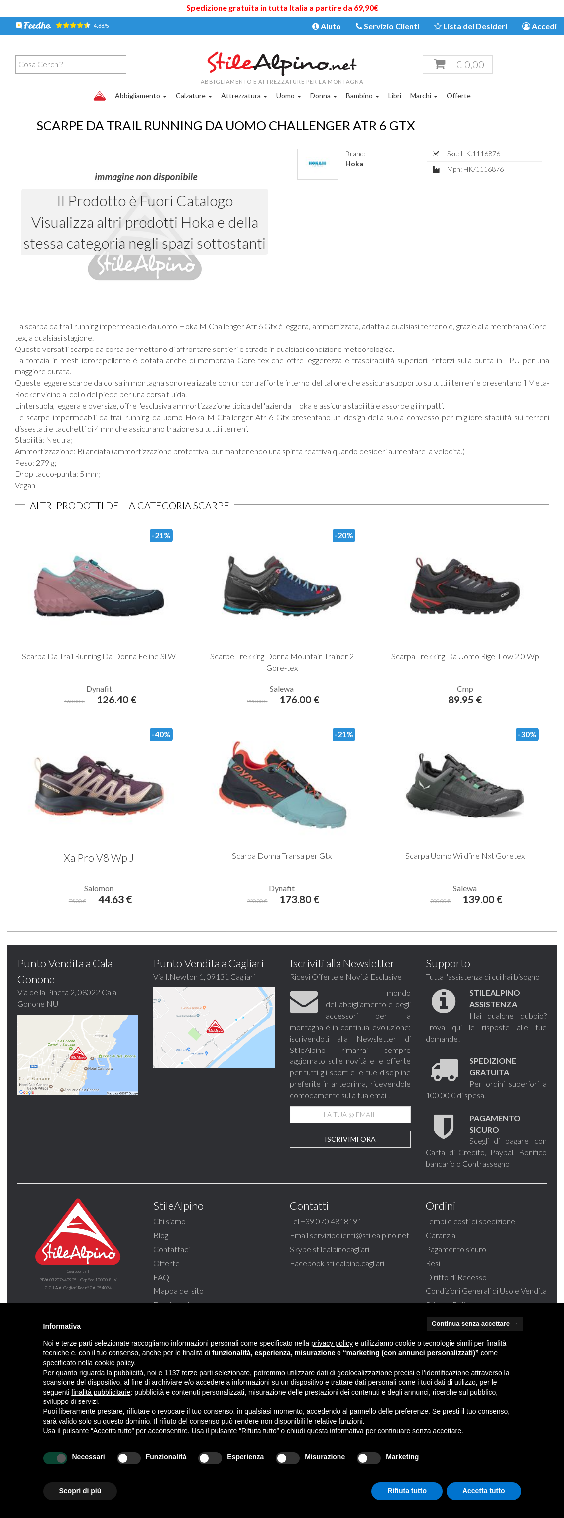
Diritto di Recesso (456, 1298)
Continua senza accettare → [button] (475, 1323)
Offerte (459, 95)
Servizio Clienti (387, 26)
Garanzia (440, 1257)
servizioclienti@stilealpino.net (359, 1257)
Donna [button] (323, 95)
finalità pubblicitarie (100, 1392)
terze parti (197, 1373)
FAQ (161, 1298)
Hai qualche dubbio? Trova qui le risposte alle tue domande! (486, 1037)
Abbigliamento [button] (141, 95)
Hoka (354, 185)
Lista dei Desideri (470, 26)
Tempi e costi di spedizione (470, 1243)
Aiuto (326, 26)
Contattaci (171, 1271)
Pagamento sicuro (456, 1271)
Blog (160, 1257)
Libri (394, 95)
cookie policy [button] (114, 1363)
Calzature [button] (194, 95)
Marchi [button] (424, 95)
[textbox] (73, 64)
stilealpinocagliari (341, 1271)
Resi (433, 1284)
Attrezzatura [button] (244, 95)
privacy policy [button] (332, 1343)
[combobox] (70, 64)
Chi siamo (169, 1243)
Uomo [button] (288, 95)
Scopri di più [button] (80, 1491)
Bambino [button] (362, 95)
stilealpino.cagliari (355, 1284)
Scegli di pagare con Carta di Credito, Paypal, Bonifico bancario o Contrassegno (486, 1162)
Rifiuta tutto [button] (407, 1491)
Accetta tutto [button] (483, 1491)
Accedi (539, 26)
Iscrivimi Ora (350, 1161)
